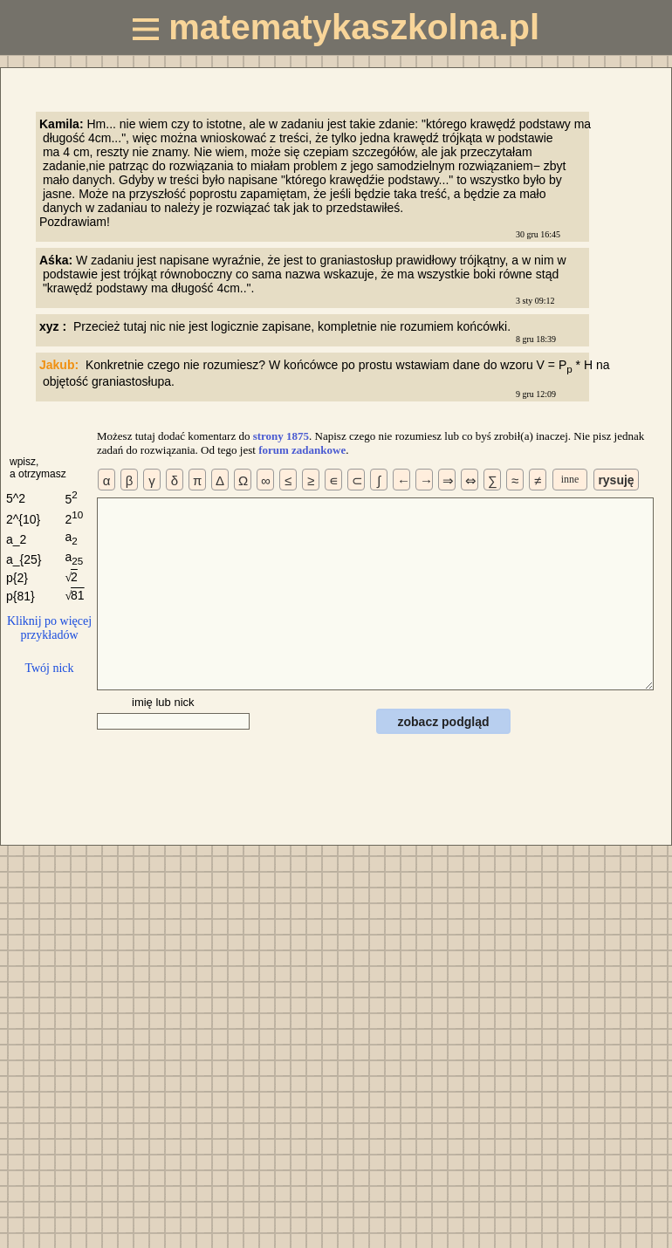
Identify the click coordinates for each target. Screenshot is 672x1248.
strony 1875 (281, 435)
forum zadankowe (302, 449)
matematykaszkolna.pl (336, 27)
